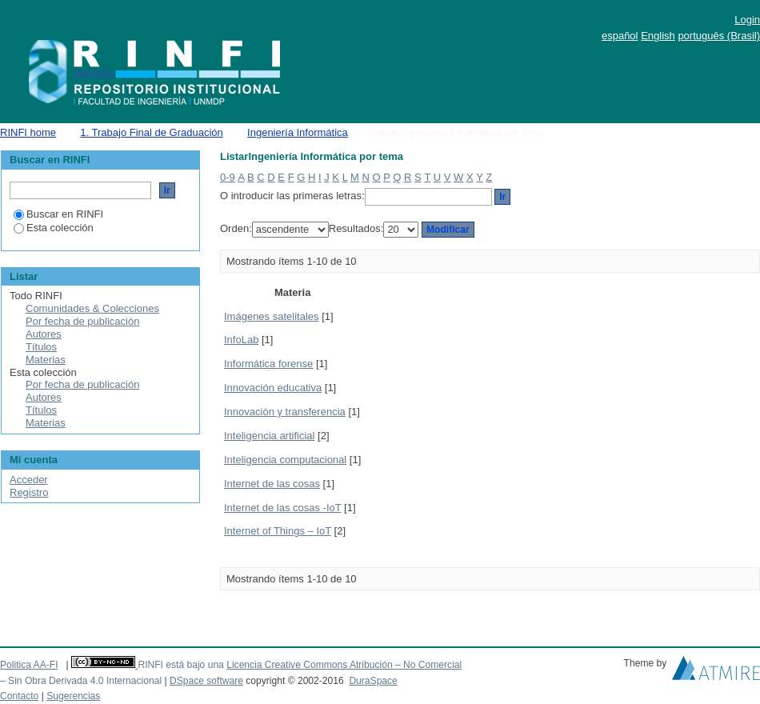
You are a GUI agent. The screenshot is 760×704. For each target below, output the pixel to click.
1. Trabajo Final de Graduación (151, 132)
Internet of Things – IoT (277, 531)
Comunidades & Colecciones (92, 308)
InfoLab (241, 340)
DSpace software (206, 680)
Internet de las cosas (272, 484)
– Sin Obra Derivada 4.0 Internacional (81, 680)
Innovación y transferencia (285, 412)
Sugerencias (73, 696)
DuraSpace (373, 680)
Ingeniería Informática (297, 132)
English (658, 36)
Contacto (19, 696)
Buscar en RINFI (58, 214)
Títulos (41, 347)
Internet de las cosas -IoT (282, 508)
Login (747, 20)
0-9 (227, 177)
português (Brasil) (719, 36)
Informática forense (268, 364)
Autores (44, 334)
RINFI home (28, 132)
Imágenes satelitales (271, 316)
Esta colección (54, 228)
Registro (29, 492)
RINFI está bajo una (180, 664)
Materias (46, 360)
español (620, 36)
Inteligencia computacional (285, 460)
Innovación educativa (273, 388)
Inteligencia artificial (269, 436)
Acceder (29, 480)
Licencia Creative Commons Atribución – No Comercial (344, 664)
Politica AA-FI (29, 664)
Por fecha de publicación (82, 321)
